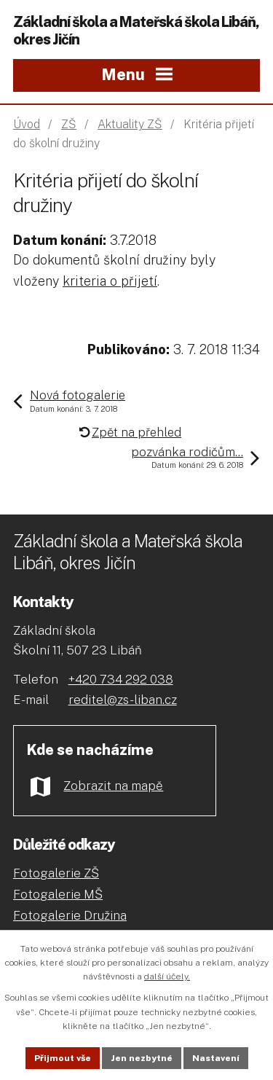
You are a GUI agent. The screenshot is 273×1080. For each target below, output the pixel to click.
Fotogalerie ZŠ (56, 873)
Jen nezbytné (142, 1058)
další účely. (167, 976)
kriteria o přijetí (110, 281)
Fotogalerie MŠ (58, 894)
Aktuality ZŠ (130, 124)
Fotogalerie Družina (70, 915)
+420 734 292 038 (120, 679)
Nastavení (216, 1058)
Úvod (26, 124)
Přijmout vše (62, 1058)
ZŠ (68, 124)
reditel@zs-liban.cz (122, 699)
